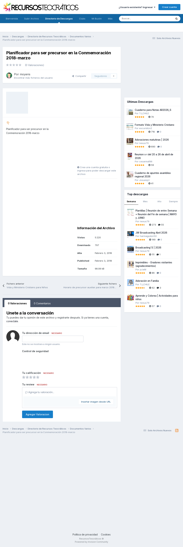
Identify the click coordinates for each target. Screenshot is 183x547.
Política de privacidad (85, 534)
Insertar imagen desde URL (96, 401)
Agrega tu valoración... (39, 392)
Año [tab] (159, 201)
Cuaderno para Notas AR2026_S (153, 110)
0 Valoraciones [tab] (17, 303)
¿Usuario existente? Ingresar (137, 7)
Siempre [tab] (173, 201)
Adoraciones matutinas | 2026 (152, 139)
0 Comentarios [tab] (42, 303)
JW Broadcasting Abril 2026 (151, 232)
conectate (12, 321)
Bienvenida (12, 18)
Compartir (79, 76)
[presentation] (48, 361)
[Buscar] (138, 18)
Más (110, 18)
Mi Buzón (97, 18)
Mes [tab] (145, 201)
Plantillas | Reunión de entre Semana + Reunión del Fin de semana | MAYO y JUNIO (156, 214)
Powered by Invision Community (91, 542)
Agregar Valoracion (37, 414)
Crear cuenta (169, 7)
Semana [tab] (131, 201)
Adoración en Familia (147, 280)
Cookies (106, 534)
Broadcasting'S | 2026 (148, 247)
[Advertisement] (99, 143)
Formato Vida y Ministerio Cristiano (154, 124)
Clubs (82, 18)
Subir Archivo (31, 18)
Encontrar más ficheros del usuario (33, 77)
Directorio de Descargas (59, 20)
